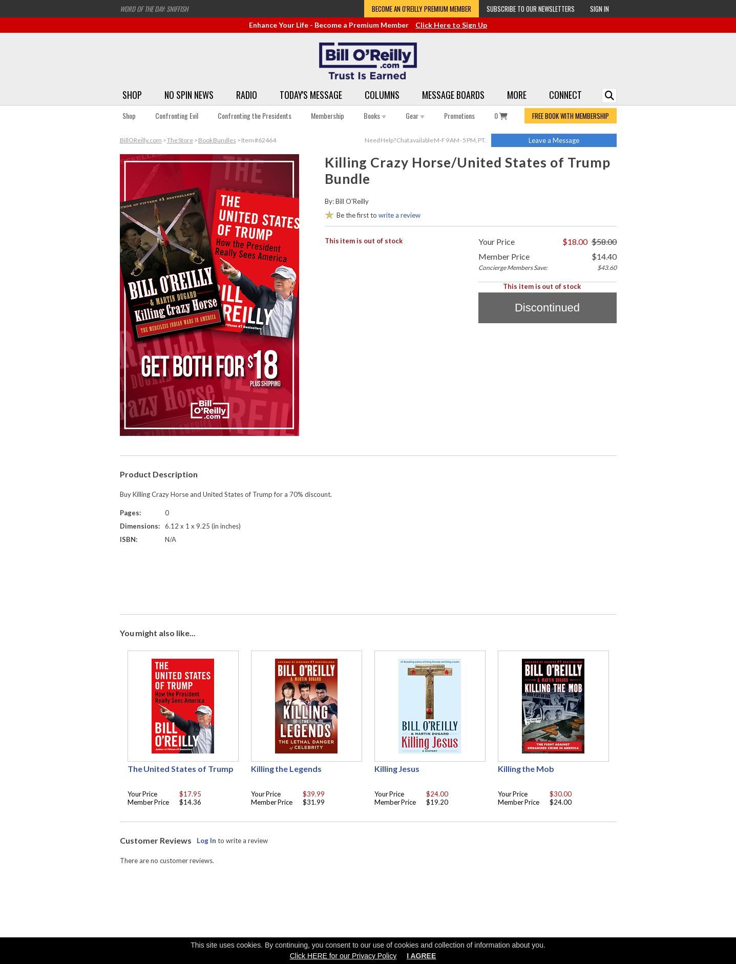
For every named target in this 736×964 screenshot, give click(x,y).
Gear (415, 115)
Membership (327, 115)
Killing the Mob (526, 768)
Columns (382, 94)
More (517, 94)
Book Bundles (217, 140)
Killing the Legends (286, 768)
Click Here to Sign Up (451, 24)
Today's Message (311, 94)
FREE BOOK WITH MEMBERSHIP (570, 116)
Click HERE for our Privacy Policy (343, 956)
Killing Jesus (397, 768)
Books (375, 115)
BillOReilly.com (141, 140)
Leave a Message (554, 140)
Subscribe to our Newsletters (531, 9)
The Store (180, 140)
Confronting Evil (176, 115)
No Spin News (189, 94)
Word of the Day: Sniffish (154, 9)
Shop (132, 94)
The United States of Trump (181, 768)
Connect (565, 94)
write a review (399, 215)
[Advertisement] (368, 577)
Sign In (599, 9)
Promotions (459, 115)
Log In (206, 840)
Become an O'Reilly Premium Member (421, 9)
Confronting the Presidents (254, 115)
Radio (246, 94)
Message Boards (453, 94)
